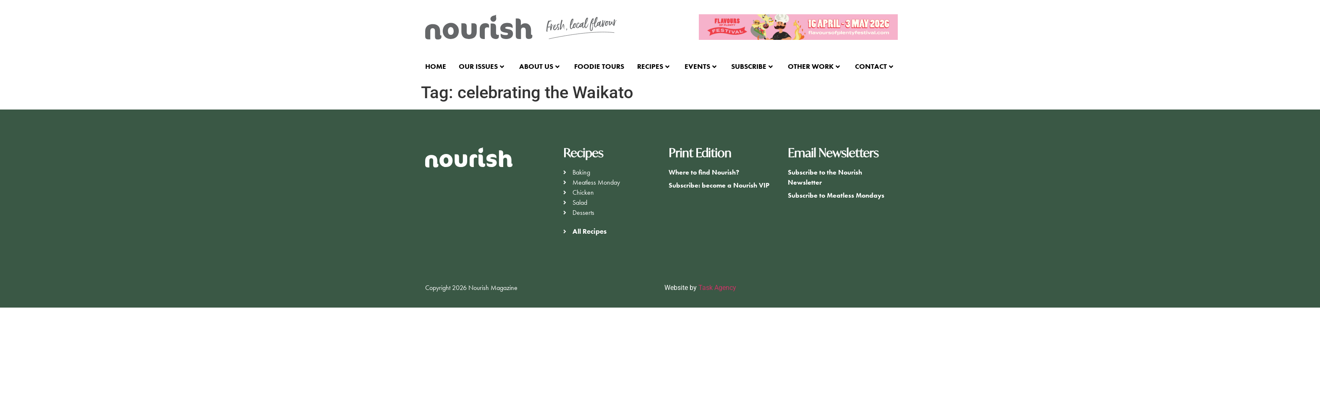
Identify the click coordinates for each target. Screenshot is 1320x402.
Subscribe (752, 66)
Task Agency (717, 288)
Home (435, 66)
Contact (874, 66)
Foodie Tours (599, 66)
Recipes (653, 66)
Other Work (814, 66)
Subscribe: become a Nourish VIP (719, 185)
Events (700, 66)
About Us (539, 66)
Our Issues (481, 66)
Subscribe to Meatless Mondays (836, 195)
